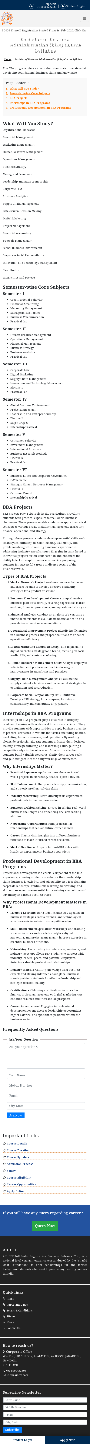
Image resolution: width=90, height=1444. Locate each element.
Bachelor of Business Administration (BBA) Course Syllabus (48, 59)
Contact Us (12, 1328)
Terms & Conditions (18, 1310)
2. (28, 93)
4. (28, 103)
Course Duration (18, 1150)
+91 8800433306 (42, 6)
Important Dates (15, 1304)
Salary (11, 1171)
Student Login (73, 6)
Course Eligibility (19, 1177)
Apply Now (67, 1440)
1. (22, 89)
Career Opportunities (21, 1184)
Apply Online (16, 1191)
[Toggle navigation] (84, 18)
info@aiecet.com (15, 1375)
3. (17, 98)
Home (7, 59)
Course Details (17, 1143)
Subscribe (12, 1430)
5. (38, 108)
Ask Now (15, 1115)
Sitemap (10, 1316)
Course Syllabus (18, 1157)
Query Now (45, 1225)
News (8, 1322)
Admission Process (20, 1164)
